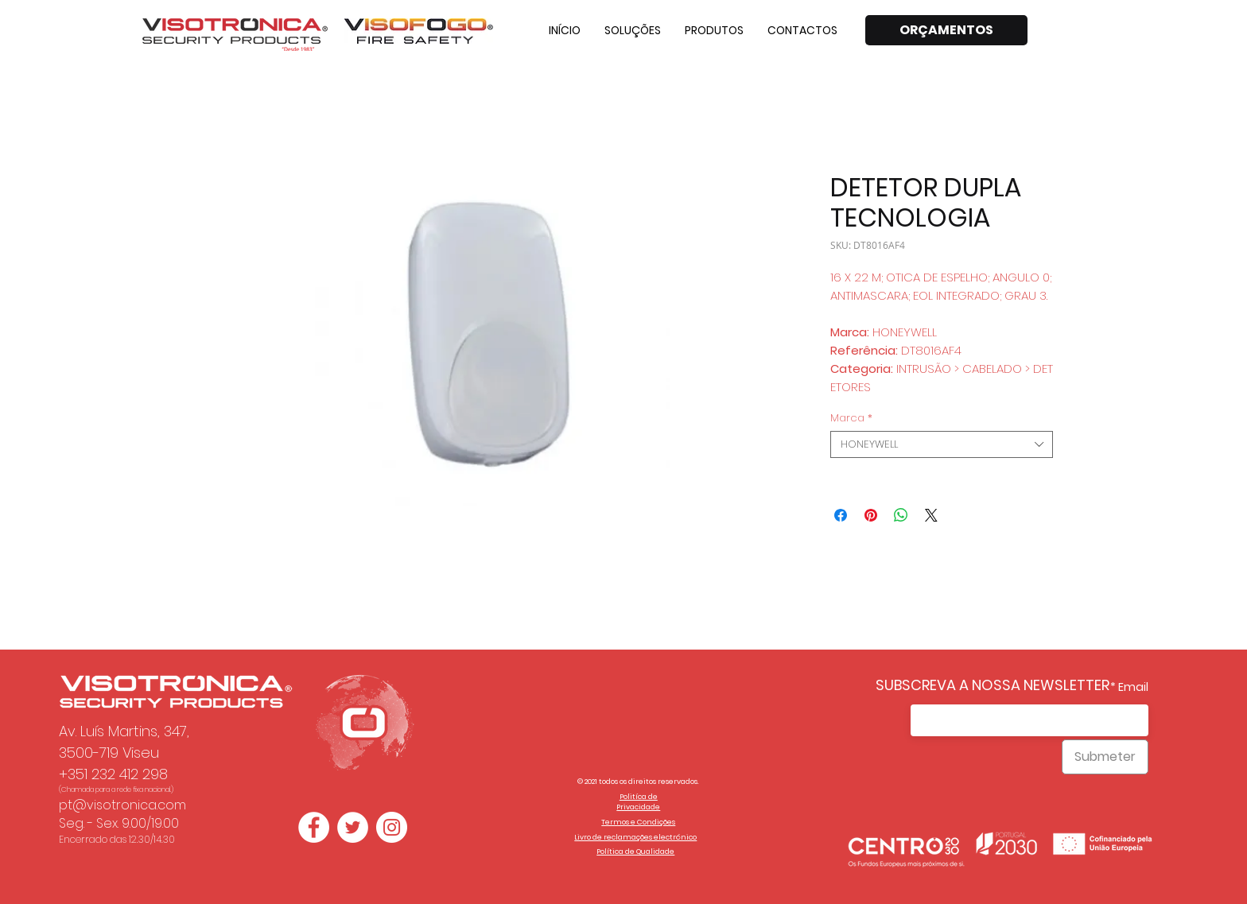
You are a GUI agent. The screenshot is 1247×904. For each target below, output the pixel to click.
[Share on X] (931, 515)
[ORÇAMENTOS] (946, 30)
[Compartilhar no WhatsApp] (901, 515)
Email (1133, 687)
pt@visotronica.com (122, 805)
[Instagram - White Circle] (391, 827)
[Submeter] (1105, 756)
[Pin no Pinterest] (870, 515)
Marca (851, 418)
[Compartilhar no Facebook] (840, 515)
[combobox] (941, 444)
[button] (632, 30)
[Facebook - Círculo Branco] (313, 827)
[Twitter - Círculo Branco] (352, 827)
